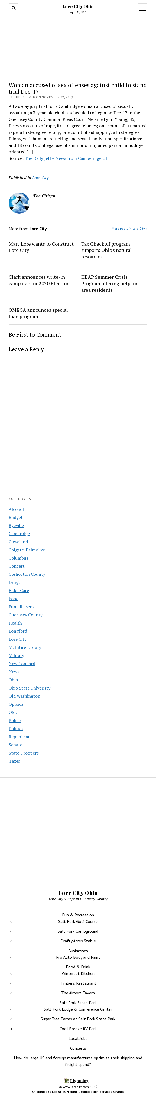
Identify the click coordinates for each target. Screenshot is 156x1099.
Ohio (13, 680)
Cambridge (19, 534)
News (14, 672)
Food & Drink (78, 967)
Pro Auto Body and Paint (78, 957)
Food (13, 598)
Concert (17, 566)
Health (15, 623)
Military (16, 655)
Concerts (78, 1048)
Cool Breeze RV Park (78, 1028)
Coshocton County (27, 574)
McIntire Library (25, 647)
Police (15, 720)
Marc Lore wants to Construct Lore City (41, 246)
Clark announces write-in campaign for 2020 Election (39, 280)
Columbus (18, 558)
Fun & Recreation (78, 915)
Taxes (14, 761)
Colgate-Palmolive (27, 550)
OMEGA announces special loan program (38, 313)
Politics (16, 728)
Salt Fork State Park (78, 1002)
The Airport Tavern (78, 993)
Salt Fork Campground (78, 931)
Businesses (78, 950)
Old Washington (24, 696)
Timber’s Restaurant (78, 983)
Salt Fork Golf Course (78, 921)
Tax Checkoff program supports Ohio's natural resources (106, 250)
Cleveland (18, 542)
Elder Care (19, 590)
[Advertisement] (78, 835)
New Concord (22, 663)
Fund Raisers (21, 607)
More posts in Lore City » (129, 228)
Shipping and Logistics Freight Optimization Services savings (78, 1092)
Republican (20, 737)
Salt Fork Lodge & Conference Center (78, 1009)
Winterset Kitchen (78, 973)
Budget (16, 517)
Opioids (16, 704)
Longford (18, 631)
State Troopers (24, 753)
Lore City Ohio (78, 6)
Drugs (14, 582)
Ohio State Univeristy (29, 688)
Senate (15, 745)
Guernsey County (26, 615)
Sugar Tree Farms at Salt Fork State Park (78, 1019)
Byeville (16, 525)
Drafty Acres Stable (78, 941)
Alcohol (16, 509)
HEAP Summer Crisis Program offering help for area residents (109, 283)
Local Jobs (78, 1038)
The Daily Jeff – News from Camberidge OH (67, 158)
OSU (13, 712)
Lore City (18, 639)
